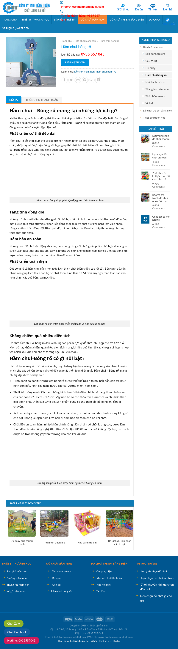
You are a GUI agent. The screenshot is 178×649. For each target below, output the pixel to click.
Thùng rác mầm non (18, 584)
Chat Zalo (13, 623)
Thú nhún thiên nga (54, 542)
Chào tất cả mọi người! (161, 218)
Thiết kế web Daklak (109, 640)
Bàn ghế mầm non (17, 571)
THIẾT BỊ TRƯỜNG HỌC (16, 563)
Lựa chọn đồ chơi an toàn (159, 156)
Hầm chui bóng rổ (156, 75)
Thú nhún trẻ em (155, 96)
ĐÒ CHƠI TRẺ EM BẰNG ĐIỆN (109, 563)
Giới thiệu (123, 9)
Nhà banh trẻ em (155, 82)
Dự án (139, 9)
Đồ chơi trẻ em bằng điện (157, 110)
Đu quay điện (104, 571)
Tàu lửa (100, 591)
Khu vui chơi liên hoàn (109, 578)
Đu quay (150, 68)
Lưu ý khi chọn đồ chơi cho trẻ (161, 137)
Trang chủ (9, 19)
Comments (158, 145)
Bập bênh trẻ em (155, 53)
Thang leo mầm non (157, 89)
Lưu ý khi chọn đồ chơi (154, 571)
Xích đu (150, 103)
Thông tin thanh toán (42, 99)
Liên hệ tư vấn (75, 62)
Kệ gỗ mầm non (16, 591)
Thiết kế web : (65, 640)
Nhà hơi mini (103, 584)
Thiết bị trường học (35, 19)
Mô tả (13, 99)
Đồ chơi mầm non (153, 46)
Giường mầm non (17, 578)
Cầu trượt (151, 60)
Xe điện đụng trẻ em (15, 28)
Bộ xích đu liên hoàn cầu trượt (119, 542)
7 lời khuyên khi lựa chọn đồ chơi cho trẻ (161, 176)
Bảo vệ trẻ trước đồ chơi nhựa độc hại (160, 198)
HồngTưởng (167, 23)
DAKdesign (79, 640)
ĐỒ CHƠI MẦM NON (59, 563)
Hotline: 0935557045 (21, 640)
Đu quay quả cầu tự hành (21, 542)
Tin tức (152, 9)
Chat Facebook (17, 632)
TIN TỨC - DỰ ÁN (146, 563)
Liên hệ (167, 9)
